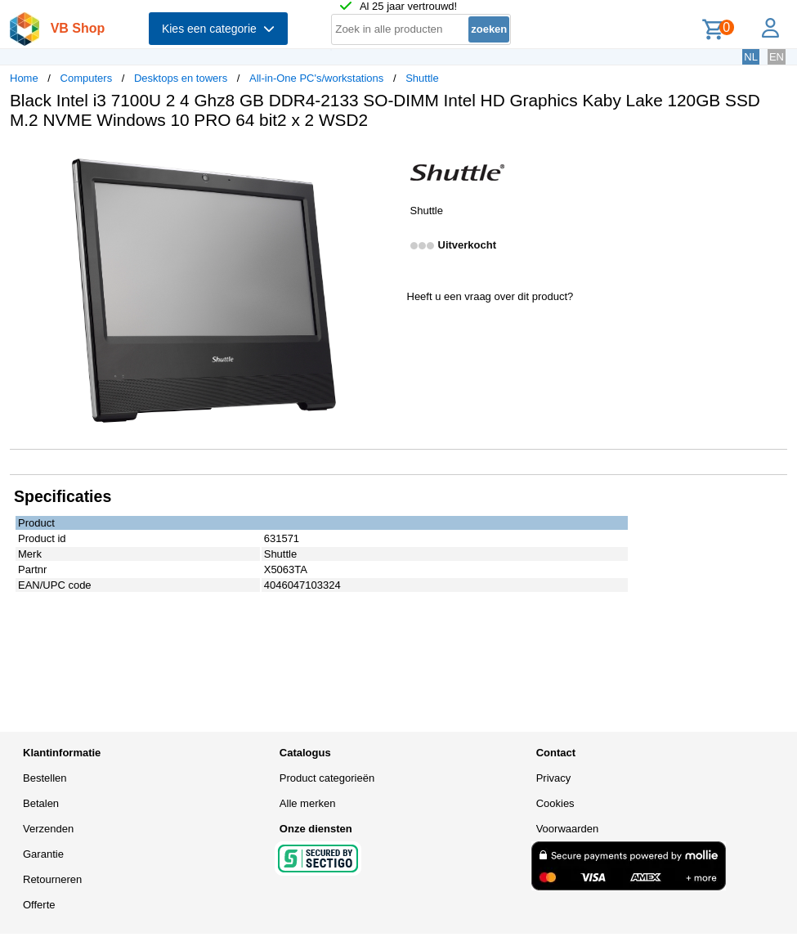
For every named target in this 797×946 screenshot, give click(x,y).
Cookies (555, 803)
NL (751, 57)
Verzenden (48, 829)
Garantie (43, 854)
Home (24, 78)
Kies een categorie (218, 28)
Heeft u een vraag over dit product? (490, 296)
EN (776, 57)
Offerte (39, 905)
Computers (86, 78)
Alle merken (308, 803)
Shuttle (421, 78)
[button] (384, 159)
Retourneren (52, 879)
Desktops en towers (180, 78)
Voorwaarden (567, 829)
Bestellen (44, 778)
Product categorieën (327, 778)
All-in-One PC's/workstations (316, 78)
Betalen (41, 803)
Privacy (553, 778)
